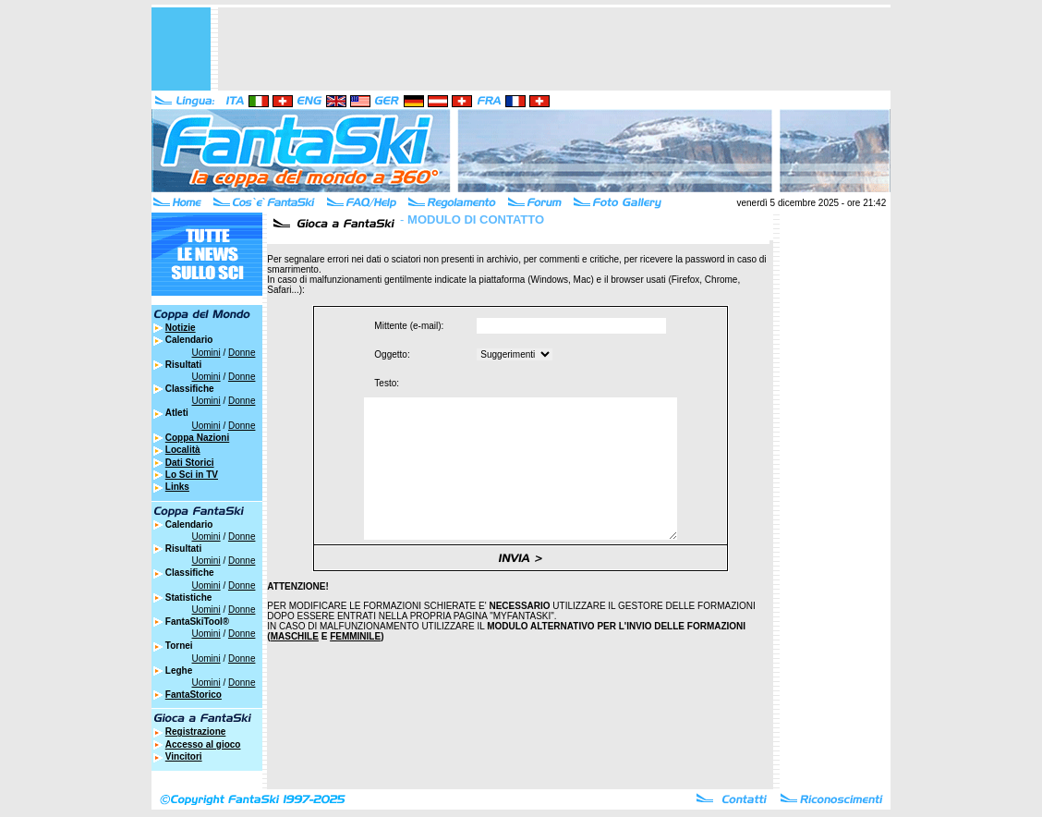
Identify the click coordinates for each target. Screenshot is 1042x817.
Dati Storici (189, 462)
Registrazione (195, 731)
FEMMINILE (355, 664)
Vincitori (183, 756)
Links (177, 487)
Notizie (180, 328)
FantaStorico (193, 694)
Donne (241, 353)
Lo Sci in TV (191, 474)
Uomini (206, 353)
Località (182, 450)
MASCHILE (295, 664)
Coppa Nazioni (197, 438)
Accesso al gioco (203, 744)
